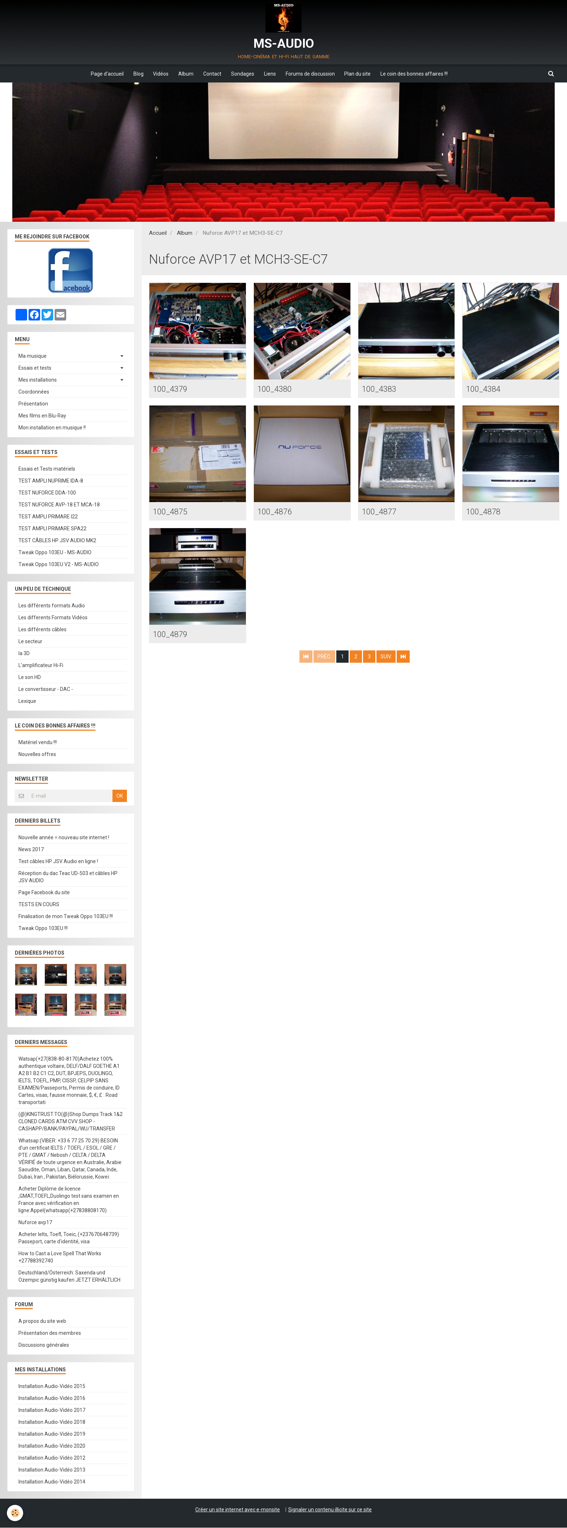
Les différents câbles (42, 630)
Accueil (158, 233)
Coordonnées (33, 392)
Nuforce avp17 (35, 1223)
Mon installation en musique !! (52, 428)
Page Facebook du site (44, 893)
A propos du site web (42, 1321)
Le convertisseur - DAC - (45, 689)
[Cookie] (15, 1513)
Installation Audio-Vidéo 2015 (51, 1386)
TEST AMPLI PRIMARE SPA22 (52, 529)
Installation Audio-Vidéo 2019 (51, 1434)
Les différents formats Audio (51, 606)
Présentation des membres (49, 1333)
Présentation (33, 404)
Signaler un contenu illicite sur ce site (330, 1510)
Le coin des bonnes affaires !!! (419, 74)
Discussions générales (43, 1345)
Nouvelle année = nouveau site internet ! (63, 838)
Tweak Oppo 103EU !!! (43, 928)
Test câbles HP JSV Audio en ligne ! (58, 862)
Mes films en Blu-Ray (42, 416)
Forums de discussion (313, 74)
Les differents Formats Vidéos (53, 618)
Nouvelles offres (37, 754)
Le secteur (30, 642)
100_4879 (171, 636)
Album (184, 74)
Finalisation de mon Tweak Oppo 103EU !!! (65, 917)
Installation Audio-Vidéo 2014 (51, 1482)
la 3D (24, 654)
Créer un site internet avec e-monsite (237, 1510)
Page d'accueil (102, 74)
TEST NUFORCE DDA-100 (47, 493)
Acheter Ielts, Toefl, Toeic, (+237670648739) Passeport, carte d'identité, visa (68, 1238)
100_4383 (380, 389)
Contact (212, 74)
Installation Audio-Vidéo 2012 (51, 1458)
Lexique (27, 701)
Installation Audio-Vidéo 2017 (51, 1410)
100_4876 (276, 513)
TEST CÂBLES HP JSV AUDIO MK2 (57, 541)
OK (119, 796)
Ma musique (32, 356)
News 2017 (31, 850)
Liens (272, 74)
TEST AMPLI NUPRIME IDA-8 (50, 481)
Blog (134, 74)
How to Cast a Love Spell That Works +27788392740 (59, 1257)
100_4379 (171, 389)
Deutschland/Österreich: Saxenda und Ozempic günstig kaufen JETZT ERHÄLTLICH (69, 1276)
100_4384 (484, 389)
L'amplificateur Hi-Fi (40, 665)
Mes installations (37, 380)
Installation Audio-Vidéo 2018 (51, 1422)
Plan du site (362, 74)
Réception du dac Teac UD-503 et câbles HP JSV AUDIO (68, 877)
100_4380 (276, 389)
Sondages (243, 74)
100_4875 (171, 513)
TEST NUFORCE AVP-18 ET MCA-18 (59, 505)
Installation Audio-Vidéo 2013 (51, 1470)
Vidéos (158, 74)
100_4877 (380, 513)
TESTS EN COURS (38, 905)
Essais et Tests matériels (46, 469)
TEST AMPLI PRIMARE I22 (48, 517)
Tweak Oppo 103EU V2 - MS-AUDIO (58, 565)
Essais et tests (34, 368)
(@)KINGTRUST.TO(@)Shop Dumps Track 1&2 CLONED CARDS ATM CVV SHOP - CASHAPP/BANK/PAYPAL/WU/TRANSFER (70, 1122)
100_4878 (484, 513)
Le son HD (29, 677)
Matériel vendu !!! (37, 743)
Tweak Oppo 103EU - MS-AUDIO (54, 553)
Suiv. (386, 658)
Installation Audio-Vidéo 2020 (51, 1446)
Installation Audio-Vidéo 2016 (51, 1398)
